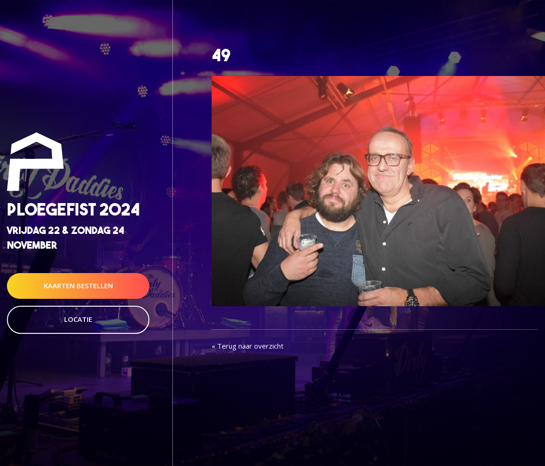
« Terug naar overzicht (248, 345)
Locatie (78, 319)
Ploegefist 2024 (73, 209)
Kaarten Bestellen (78, 285)
